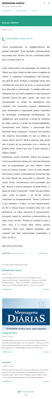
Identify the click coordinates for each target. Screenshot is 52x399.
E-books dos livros (11, 270)
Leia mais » (46, 289)
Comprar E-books (21, 11)
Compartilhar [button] (43, 253)
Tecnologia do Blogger (26, 391)
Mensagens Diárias (13, 3)
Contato (34, 11)
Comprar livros (6, 11)
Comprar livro (9, 332)
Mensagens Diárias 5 (18, 253)
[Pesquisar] (44, 3)
